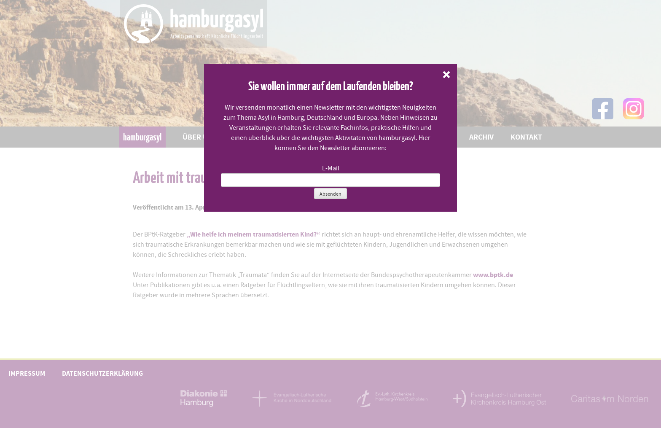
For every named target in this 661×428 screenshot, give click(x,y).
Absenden (330, 194)
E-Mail (330, 168)
